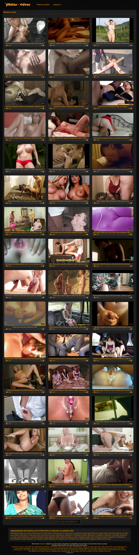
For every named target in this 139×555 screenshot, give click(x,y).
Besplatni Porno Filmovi (38, 551)
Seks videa (101, 547)
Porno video (27, 549)
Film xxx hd (60, 549)
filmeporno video (42, 539)
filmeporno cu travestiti (29, 537)
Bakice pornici (39, 547)
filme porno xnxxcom (48, 535)
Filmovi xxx (67, 549)
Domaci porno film (44, 549)
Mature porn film (73, 548)
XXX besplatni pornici (44, 548)
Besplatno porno (56, 551)
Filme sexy (107, 551)
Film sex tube (113, 547)
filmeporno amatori (81, 535)
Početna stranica (43, 4)
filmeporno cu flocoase (112, 535)
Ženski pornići (75, 549)
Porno (119, 549)
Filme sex (48, 551)
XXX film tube (93, 548)
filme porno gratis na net (116, 533)
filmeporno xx (53, 539)
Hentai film (53, 549)
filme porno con (59, 533)
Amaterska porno (78, 547)
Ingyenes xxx (34, 549)
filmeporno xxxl (74, 539)
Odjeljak (56, 4)
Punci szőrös (53, 547)
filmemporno (60, 535)
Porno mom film (101, 548)
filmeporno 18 (69, 535)
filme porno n (24, 535)
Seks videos (94, 547)
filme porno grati (85, 533)
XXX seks (95, 551)
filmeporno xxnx (63, 539)
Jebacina (101, 551)
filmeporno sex (31, 539)
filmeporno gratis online (86, 537)
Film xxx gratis (75, 551)
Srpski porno (15, 547)
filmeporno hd (113, 537)
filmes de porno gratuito (88, 539)
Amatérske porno (18, 549)
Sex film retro (83, 549)
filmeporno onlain (20, 539)
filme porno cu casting (72, 533)
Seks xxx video (23, 547)
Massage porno (122, 547)
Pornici (107, 547)
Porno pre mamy (111, 548)
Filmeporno (8, 3)
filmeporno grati (43, 537)
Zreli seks (34, 548)
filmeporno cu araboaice (96, 535)
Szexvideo (46, 547)
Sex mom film (54, 548)
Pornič (16, 548)
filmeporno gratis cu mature (69, 537)
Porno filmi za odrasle (85, 551)
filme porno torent (35, 535)
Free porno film (112, 549)
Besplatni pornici (63, 548)
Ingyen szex (86, 547)
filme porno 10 (49, 533)
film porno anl (28, 533)
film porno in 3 (38, 533)
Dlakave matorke (83, 548)
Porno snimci (61, 547)
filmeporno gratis (54, 537)
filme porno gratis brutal (99, 533)
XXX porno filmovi (93, 549)
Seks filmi (31, 547)
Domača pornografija (25, 548)
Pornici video (120, 548)
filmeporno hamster (101, 537)
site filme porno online (103, 539)
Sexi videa (69, 547)
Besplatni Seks (66, 551)
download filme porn (17, 533)
